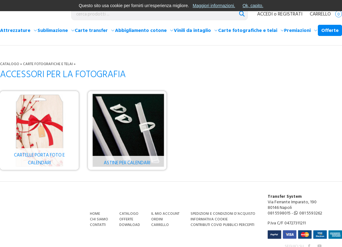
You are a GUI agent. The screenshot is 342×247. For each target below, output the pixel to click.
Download (129, 225)
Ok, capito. (253, 5)
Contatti (98, 225)
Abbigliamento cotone (141, 30)
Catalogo (9, 64)
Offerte (330, 30)
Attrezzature (15, 30)
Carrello (326, 14)
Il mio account (165, 214)
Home (95, 214)
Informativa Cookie (209, 219)
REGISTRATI (290, 14)
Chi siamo (99, 219)
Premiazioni (297, 30)
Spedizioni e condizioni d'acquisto (223, 214)
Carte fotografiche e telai (247, 30)
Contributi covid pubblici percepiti (222, 225)
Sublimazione (52, 30)
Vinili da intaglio (192, 30)
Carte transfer (91, 30)
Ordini (157, 219)
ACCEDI (265, 14)
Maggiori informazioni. (214, 5)
